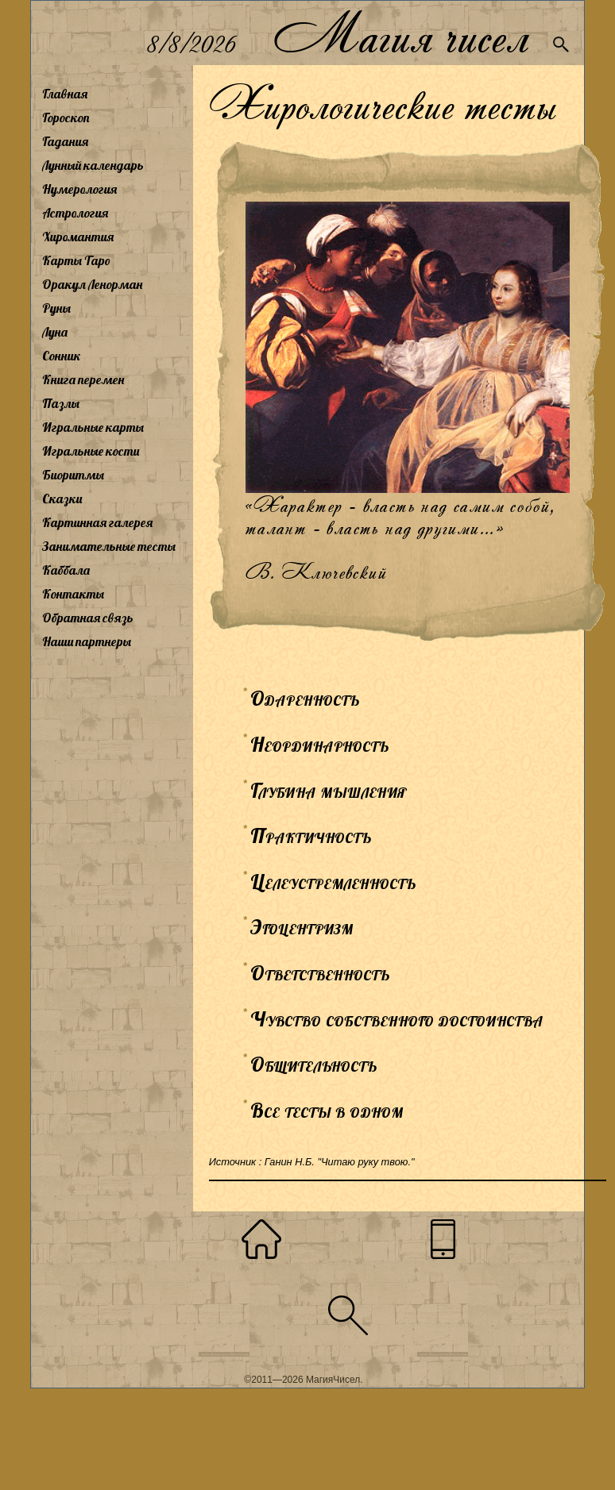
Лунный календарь (93, 165)
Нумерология (79, 189)
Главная (64, 94)
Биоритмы (73, 475)
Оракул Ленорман (92, 284)
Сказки (62, 498)
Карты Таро (76, 260)
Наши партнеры (86, 641)
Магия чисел (400, 33)
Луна (55, 332)
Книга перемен (83, 379)
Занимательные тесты (109, 546)
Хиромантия (78, 236)
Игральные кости (90, 451)
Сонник (61, 356)
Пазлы (60, 403)
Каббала (66, 570)
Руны (56, 308)
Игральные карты (93, 427)
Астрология (75, 213)
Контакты (73, 594)
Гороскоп (66, 117)
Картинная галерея (97, 522)
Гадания (65, 141)
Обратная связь (87, 618)
